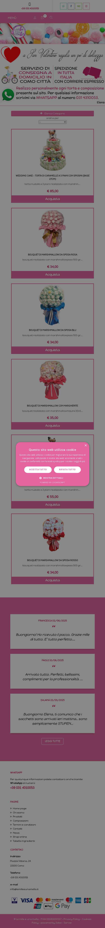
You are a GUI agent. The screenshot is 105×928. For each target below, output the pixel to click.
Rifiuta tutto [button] (67, 469)
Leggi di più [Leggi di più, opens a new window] (79, 461)
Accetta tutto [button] (38, 469)
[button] (52, 478)
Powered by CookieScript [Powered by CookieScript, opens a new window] (52, 482)
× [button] (85, 445)
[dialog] (52, 464)
